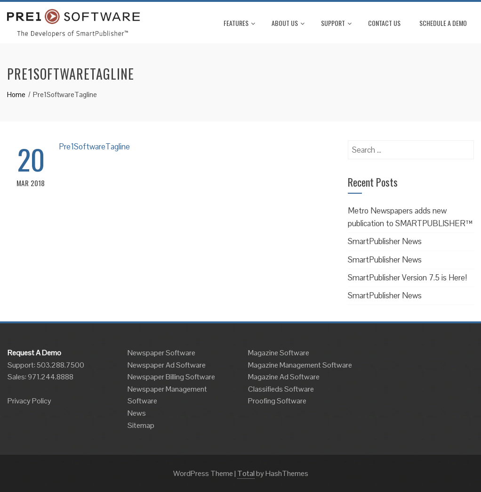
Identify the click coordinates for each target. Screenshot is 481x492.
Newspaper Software (161, 353)
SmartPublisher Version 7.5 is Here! (407, 277)
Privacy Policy (29, 401)
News (137, 413)
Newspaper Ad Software (167, 365)
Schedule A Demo (443, 23)
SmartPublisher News (385, 241)
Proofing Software (277, 401)
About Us (288, 23)
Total (246, 473)
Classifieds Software (281, 389)
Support (336, 23)
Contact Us (384, 23)
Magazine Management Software (300, 365)
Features (239, 23)
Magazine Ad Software (284, 377)
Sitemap (141, 425)
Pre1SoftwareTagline (94, 146)
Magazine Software (278, 353)
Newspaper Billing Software (171, 377)
